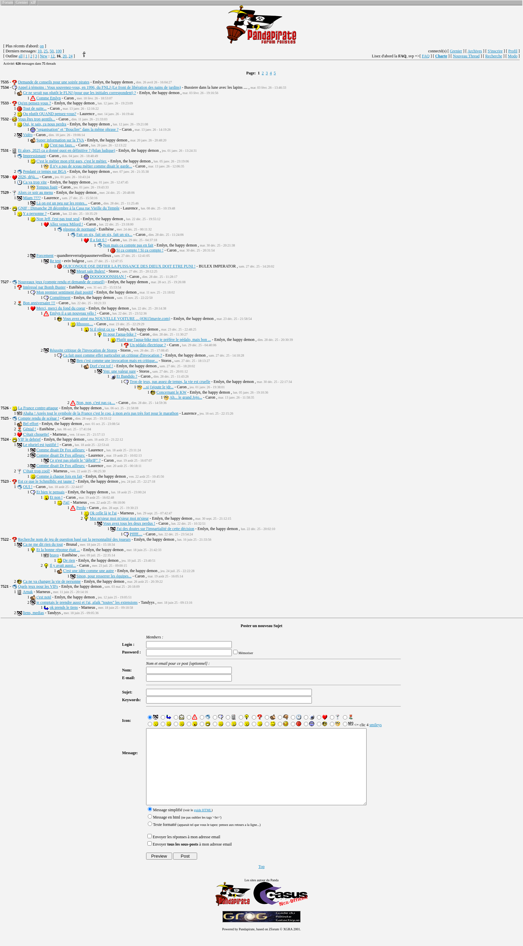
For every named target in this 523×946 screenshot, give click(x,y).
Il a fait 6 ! (98, 240)
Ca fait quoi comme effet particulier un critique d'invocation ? (112, 355)
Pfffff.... (136, 534)
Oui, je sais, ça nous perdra (44, 124)
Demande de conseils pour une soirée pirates (53, 82)
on (42, 46)
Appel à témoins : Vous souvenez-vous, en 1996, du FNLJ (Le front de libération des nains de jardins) (99, 87)
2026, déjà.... (28, 176)
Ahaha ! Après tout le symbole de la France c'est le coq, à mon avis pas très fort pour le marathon (100, 413)
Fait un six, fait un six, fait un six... (104, 234)
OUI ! (27, 486)
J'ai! (66, 502)
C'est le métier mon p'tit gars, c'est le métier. (71, 161)
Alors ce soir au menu (35, 192)
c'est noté (43, 597)
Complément (60, 297)
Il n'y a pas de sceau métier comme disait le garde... (91, 166)
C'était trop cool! (36, 471)
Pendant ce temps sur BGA (44, 171)
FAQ (426, 56)
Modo (513, 56)
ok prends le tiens (64, 607)
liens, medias (33, 612)
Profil (512, 51)
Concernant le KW (171, 392)
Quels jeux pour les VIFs (38, 586)
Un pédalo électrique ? (148, 345)
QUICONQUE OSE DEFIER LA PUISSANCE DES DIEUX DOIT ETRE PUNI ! (129, 266)
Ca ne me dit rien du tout (43, 544)
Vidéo (28, 134)
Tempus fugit (47, 187)
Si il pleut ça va (102, 329)
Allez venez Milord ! (66, 224)
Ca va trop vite (35, 182)
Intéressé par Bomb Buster (44, 287)
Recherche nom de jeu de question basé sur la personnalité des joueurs (74, 539)
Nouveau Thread (466, 56)
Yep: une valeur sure (119, 371)
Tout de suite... (35, 108)
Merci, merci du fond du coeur (60, 308)
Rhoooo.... (84, 324)
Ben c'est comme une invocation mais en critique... (117, 360)
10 (40, 51)
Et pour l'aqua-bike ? (119, 334)
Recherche (493, 56)
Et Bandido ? (126, 376)
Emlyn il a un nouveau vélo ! (73, 313)
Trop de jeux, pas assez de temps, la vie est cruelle (170, 381)
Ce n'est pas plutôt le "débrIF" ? (75, 460)
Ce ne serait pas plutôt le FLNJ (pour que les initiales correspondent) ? (79, 92)
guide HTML (200, 825)
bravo (54, 555)
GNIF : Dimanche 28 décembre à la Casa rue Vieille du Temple (68, 208)
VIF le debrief (29, 439)
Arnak (28, 591)
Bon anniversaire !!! (39, 303)
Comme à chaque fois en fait (59, 476)
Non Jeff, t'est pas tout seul (57, 218)
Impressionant (34, 155)
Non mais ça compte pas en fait (128, 245)
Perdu (81, 507)
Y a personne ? (35, 213)
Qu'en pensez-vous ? (34, 103)
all (21, 56)
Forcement (44, 255)
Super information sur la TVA (60, 140)
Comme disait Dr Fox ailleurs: (60, 450)
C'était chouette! (36, 434)
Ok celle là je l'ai (103, 513)
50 (52, 51)
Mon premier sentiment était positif (64, 292)
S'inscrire (495, 51)
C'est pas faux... (62, 145)
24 (70, 56)
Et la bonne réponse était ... (58, 549)
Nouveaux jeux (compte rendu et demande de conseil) (61, 282)
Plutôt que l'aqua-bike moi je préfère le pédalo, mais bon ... (163, 339)
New (43, 56)
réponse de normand (79, 229)
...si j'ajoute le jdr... (158, 387)
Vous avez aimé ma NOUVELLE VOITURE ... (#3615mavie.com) (116, 318)
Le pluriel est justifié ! (41, 444)
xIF (33, 2)
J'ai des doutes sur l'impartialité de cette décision (155, 528)
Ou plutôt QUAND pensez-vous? (49, 113)
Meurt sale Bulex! (90, 271)
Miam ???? (32, 197)
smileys (373, 725)
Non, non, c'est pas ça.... (95, 402)
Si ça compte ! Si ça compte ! (139, 250)
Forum (7, 2)
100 (59, 51)
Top (261, 881)
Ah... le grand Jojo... (185, 397)
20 (64, 56)
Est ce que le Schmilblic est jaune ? (46, 481)
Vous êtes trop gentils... (36, 119)
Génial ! (29, 429)
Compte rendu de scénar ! (38, 418)
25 (46, 51)
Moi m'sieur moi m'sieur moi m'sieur (119, 518)
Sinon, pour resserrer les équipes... (103, 576)
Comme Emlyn (48, 98)
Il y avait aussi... (63, 565)
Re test (55, 261)
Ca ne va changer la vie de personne (52, 581)
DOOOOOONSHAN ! (108, 276)
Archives (475, 51)
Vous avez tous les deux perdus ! (129, 523)
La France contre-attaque (38, 408)
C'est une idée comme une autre (88, 570)
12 (52, 56)
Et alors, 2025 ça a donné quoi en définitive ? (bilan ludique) (66, 150)
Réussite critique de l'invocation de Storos (83, 350)
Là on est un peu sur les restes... (61, 203)
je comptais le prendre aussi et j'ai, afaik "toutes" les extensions (87, 602)
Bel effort (30, 423)
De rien (69, 560)
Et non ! (56, 497)
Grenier (22, 2)
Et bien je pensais (50, 492)
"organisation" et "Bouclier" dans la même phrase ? (77, 129)
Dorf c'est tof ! (101, 366)
